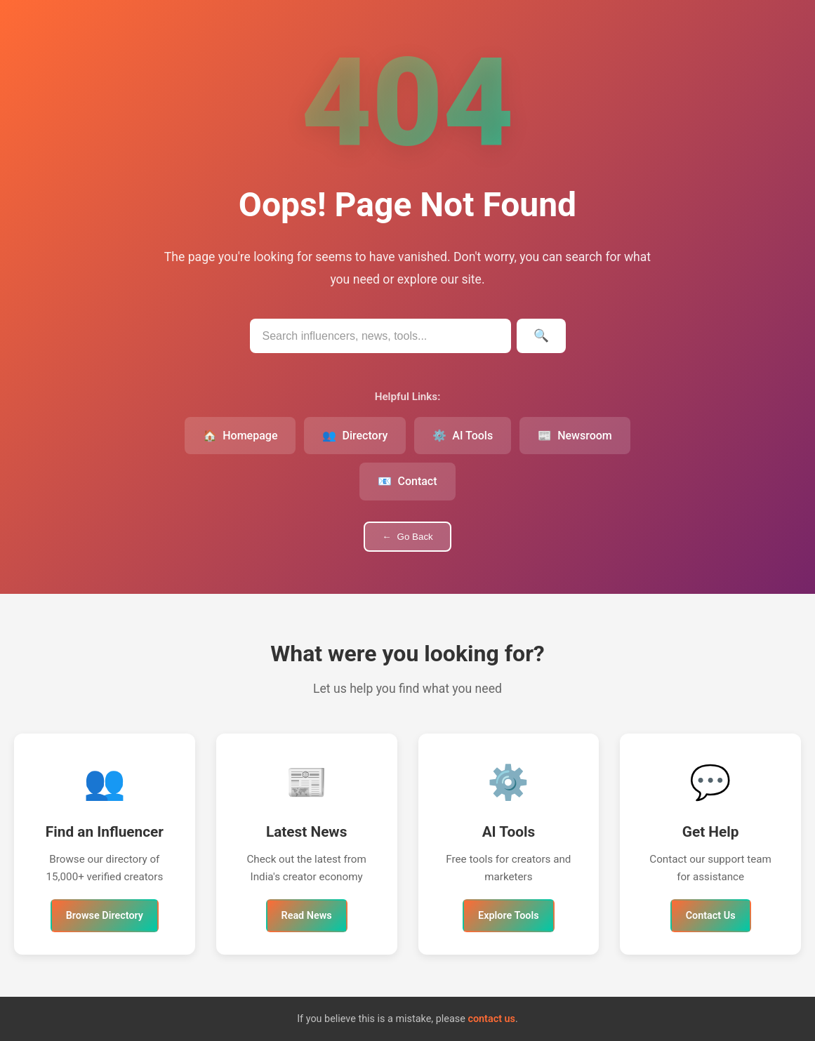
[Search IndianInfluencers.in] (380, 336)
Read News (306, 916)
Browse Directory (104, 916)
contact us (491, 1019)
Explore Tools (508, 916)
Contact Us (711, 916)
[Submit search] (541, 336)
